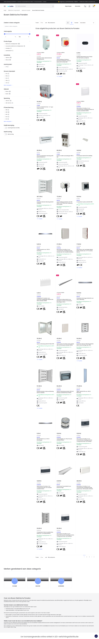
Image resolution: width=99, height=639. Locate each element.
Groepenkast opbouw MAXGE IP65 (84, 202)
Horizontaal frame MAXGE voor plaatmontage (64, 487)
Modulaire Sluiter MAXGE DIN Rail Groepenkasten (44, 58)
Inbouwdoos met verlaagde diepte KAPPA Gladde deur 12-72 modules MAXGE (85, 251)
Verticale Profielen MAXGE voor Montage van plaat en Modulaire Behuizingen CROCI (64, 301)
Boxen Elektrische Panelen (38, 10)
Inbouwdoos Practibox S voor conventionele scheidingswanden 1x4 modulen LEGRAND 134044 (85, 109)
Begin (5, 10)
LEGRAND (61, 586)
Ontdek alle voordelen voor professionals (87, 1)
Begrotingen (68, 6)
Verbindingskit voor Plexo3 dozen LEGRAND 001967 (64, 439)
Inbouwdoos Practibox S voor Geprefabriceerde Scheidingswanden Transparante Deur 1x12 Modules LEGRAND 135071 (65, 535)
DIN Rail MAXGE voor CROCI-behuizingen (43, 439)
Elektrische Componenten (14, 10)
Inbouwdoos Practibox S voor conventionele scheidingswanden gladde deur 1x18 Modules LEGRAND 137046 (85, 488)
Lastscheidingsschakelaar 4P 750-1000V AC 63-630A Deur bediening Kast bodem (65, 203)
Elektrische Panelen (26, 10)
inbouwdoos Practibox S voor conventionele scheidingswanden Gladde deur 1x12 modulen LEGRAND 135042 (65, 251)
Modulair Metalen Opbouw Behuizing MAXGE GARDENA (45, 392)
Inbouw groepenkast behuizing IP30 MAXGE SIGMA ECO (45, 156)
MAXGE (38, 586)
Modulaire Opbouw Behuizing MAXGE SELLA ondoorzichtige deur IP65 (85, 344)
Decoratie (77, 6)
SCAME (14, 586)
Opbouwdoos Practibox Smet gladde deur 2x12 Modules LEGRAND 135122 (65, 344)
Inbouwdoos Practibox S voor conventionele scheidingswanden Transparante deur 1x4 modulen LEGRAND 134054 (84, 440)
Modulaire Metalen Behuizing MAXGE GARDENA (45, 202)
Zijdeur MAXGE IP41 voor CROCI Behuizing (84, 392)
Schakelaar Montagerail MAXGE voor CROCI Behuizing (85, 299)
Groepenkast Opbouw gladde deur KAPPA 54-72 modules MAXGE (45, 533)
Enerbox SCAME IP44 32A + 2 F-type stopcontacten (45, 107)
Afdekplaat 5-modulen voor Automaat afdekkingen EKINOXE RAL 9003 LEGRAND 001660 (45, 299)
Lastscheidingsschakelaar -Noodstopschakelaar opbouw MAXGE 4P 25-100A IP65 (64, 61)
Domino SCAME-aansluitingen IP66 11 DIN (65, 156)
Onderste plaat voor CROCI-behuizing (43, 250)
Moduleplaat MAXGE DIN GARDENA (84, 155)
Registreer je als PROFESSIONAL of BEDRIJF (69, 1)
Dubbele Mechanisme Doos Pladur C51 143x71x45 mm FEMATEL (84, 57)
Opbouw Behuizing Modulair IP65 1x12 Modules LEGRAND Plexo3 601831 (65, 392)
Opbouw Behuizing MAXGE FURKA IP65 (45, 344)
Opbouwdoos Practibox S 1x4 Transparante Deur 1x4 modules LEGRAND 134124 (44, 487)
